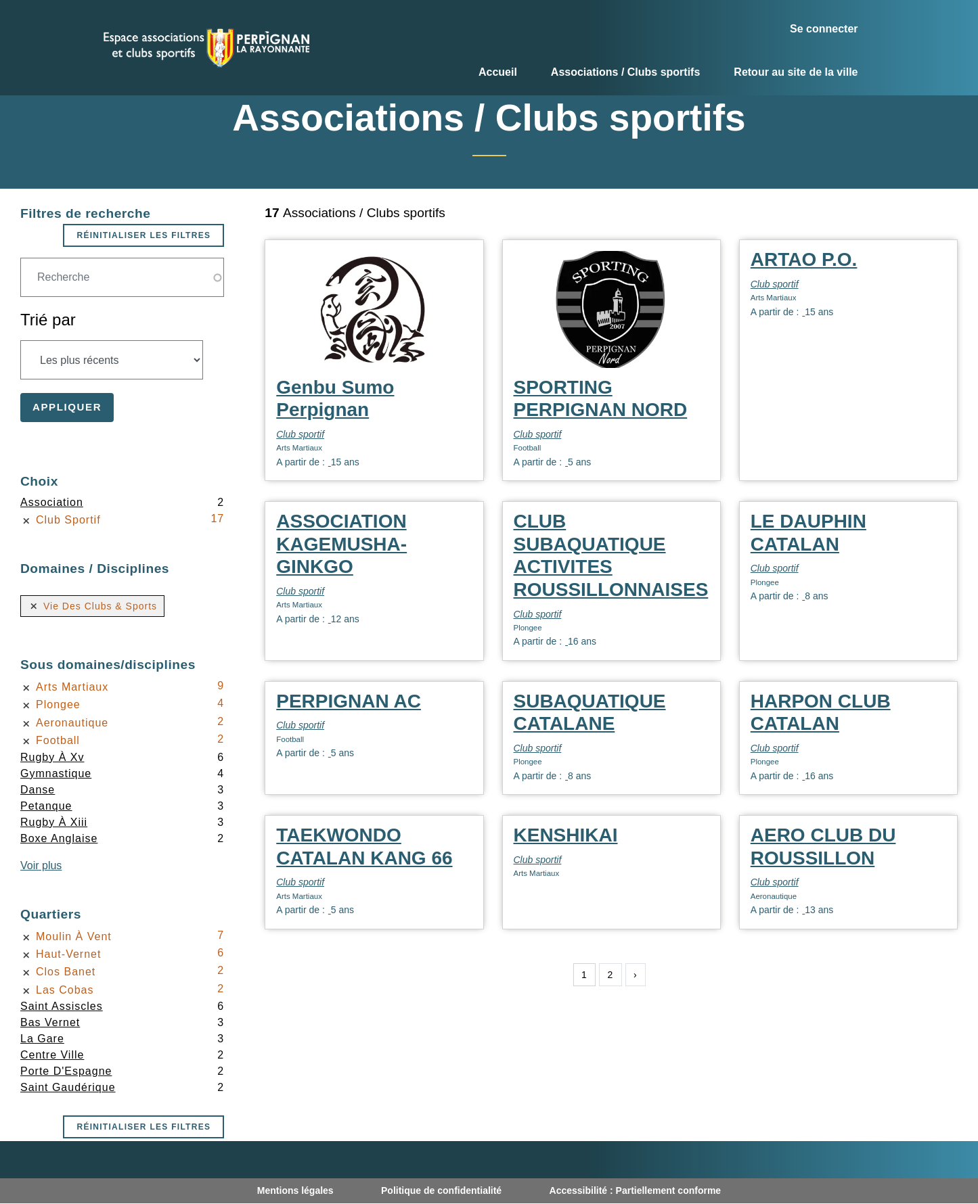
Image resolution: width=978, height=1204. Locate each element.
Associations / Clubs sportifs (625, 72)
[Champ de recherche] (122, 277)
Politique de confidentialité (441, 1190)
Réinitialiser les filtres (143, 235)
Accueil (498, 72)
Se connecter (824, 28)
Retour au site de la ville (796, 72)
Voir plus (41, 865)
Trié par (48, 319)
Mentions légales (295, 1190)
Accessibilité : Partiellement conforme (635, 1190)
